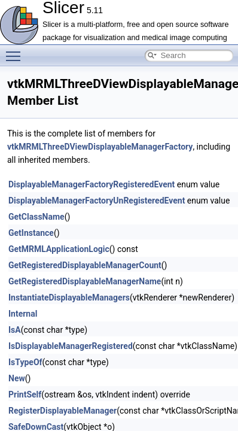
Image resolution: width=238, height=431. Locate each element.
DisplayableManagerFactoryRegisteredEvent (91, 184)
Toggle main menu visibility (16, 51)
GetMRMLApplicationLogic (58, 249)
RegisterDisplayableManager (62, 410)
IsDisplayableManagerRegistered (70, 346)
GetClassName (36, 216)
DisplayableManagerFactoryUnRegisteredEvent (96, 200)
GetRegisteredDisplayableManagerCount (84, 265)
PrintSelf (24, 394)
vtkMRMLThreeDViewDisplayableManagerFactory (100, 146)
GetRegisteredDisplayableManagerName (84, 281)
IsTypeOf (25, 362)
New (16, 378)
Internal (22, 313)
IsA (14, 330)
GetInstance (31, 233)
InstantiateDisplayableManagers (69, 297)
